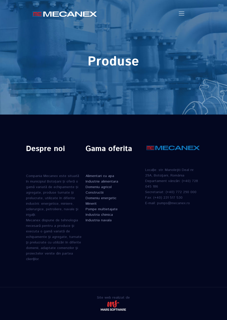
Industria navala (99, 220)
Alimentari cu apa (100, 176)
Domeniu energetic (101, 198)
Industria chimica (99, 214)
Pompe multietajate (102, 209)
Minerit (91, 203)
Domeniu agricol (99, 187)
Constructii (95, 192)
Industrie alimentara (102, 181)
